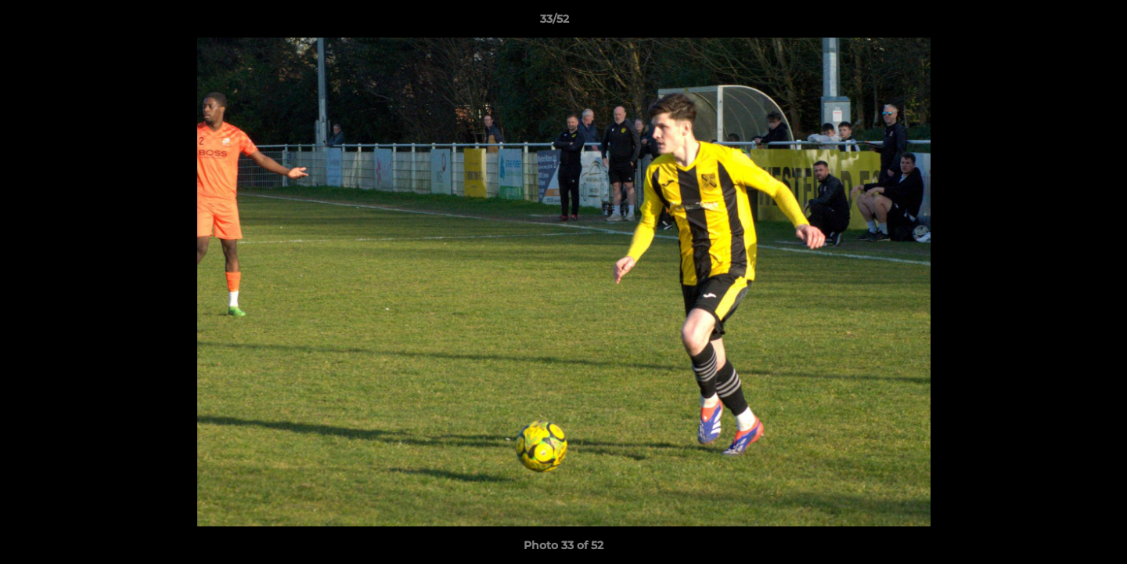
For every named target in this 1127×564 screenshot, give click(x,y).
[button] (1061, 23)
